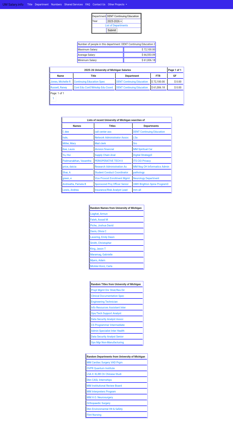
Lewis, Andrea (71, 189)
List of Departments (116, 25)
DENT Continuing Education (132, 81)
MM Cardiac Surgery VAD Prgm (104, 362)
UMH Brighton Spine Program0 (150, 184)
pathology (138, 172)
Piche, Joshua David (101, 225)
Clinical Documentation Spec (107, 295)
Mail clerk (100, 143)
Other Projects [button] (116, 4)
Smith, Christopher (100, 242)
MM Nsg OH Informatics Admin (151, 166)
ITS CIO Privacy (142, 160)
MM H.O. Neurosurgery (100, 397)
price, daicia (69, 166)
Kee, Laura (69, 149)
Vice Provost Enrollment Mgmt (112, 178)
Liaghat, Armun (99, 213)
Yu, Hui (67, 155)
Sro (135, 143)
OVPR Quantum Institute (101, 368)
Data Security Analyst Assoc (107, 319)
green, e (67, 178)
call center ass (103, 131)
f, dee (66, 131)
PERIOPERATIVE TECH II (109, 160)
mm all (137, 189)
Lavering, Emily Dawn (102, 237)
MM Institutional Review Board (104, 385)
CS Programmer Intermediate (108, 325)
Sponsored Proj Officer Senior (112, 184)
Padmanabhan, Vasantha (77, 160)
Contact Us (99, 4)
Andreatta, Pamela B (74, 184)
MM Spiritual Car (142, 149)
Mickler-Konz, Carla (101, 266)
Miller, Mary (69, 143)
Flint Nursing (94, 414)
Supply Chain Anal (105, 155)
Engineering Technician (104, 301)
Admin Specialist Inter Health (107, 330)
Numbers (56, 4)
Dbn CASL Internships (99, 379)
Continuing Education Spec (89, 81)
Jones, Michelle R (60, 81)
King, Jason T (98, 248)
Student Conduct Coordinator (111, 172)
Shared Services (73, 4)
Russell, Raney (58, 87)
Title (29, 4)
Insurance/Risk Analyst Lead (111, 189)
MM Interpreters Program (101, 391)
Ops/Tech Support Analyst (106, 313)
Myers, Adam (97, 260)
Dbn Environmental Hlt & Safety (105, 409)
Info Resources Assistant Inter (108, 307)
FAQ (87, 4)
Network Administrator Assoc (112, 137)
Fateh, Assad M (99, 219)
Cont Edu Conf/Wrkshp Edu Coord (93, 87)
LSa (135, 137)
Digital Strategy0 (142, 155)
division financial (104, 149)
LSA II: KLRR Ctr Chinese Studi (104, 374)
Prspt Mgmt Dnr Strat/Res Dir (108, 290)
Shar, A (67, 172)
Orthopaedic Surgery (98, 403)
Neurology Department (146, 178)
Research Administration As (111, 166)
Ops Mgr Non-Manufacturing (107, 342)
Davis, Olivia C (98, 231)
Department (42, 4)
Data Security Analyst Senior (107, 336)
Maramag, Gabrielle (101, 254)
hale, (65, 137)
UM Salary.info (13, 4)
